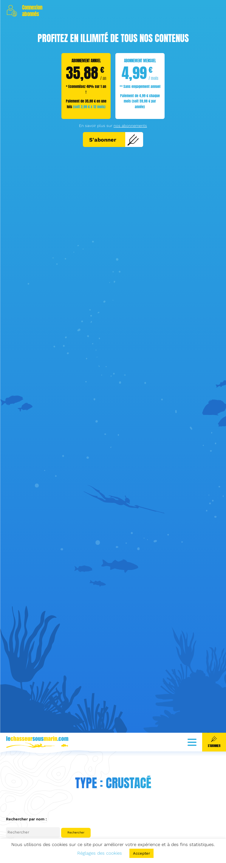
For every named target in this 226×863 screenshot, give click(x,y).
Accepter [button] (141, 853)
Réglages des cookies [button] (99, 853)
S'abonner (114, 139)
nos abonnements (130, 125)
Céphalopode (18, 835)
